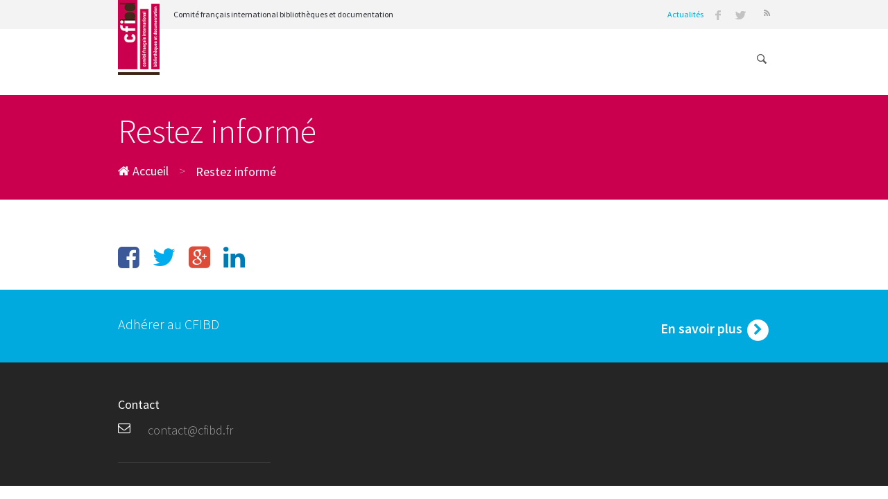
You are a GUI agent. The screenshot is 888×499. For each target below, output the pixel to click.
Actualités (685, 14)
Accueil (143, 171)
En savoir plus (715, 329)
